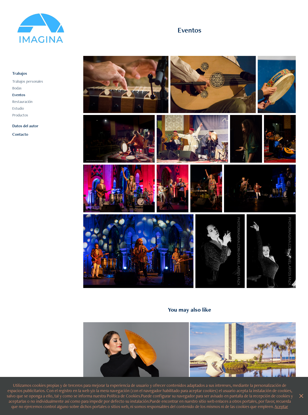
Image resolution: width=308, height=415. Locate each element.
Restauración (22, 101)
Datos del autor (25, 125)
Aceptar (281, 406)
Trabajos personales (27, 81)
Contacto (20, 134)
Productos (20, 115)
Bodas (17, 88)
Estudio (18, 108)
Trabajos (19, 73)
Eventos (18, 94)
